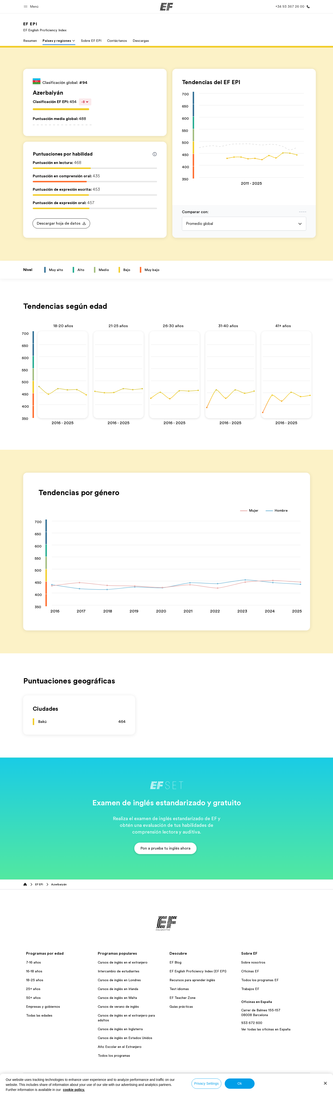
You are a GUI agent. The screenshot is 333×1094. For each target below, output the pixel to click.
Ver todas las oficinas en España (265, 1029)
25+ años (33, 989)
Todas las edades (39, 1015)
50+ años (33, 998)
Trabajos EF (250, 989)
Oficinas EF (250, 971)
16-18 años (34, 971)
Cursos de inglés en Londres (119, 980)
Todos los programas (114, 1055)
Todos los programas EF (259, 980)
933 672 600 (251, 1023)
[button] (31, 6)
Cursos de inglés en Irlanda (118, 989)
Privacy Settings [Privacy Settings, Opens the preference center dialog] (206, 1083)
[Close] (325, 1083)
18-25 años (34, 980)
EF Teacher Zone (182, 998)
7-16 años (33, 962)
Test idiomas (179, 989)
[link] (44, 26)
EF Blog (175, 962)
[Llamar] (291, 6)
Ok (239, 1083)
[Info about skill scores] (154, 154)
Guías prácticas (181, 1006)
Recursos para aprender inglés (192, 980)
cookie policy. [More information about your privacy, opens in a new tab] (74, 1090)
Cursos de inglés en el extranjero (122, 962)
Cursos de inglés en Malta (117, 998)
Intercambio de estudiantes (118, 971)
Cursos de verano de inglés (118, 1006)
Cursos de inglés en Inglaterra (120, 1029)
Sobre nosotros (253, 962)
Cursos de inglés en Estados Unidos (125, 1038)
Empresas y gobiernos (43, 1006)
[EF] (166, 7)
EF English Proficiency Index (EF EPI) (197, 971)
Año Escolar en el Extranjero (120, 1047)
